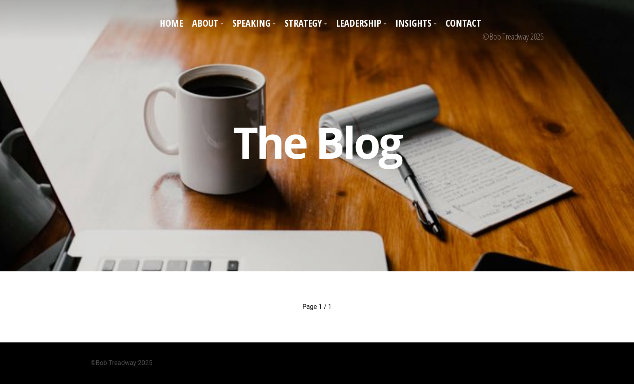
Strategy (303, 22)
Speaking (251, 22)
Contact (463, 22)
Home (171, 22)
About (205, 22)
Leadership (358, 22)
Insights (413, 22)
